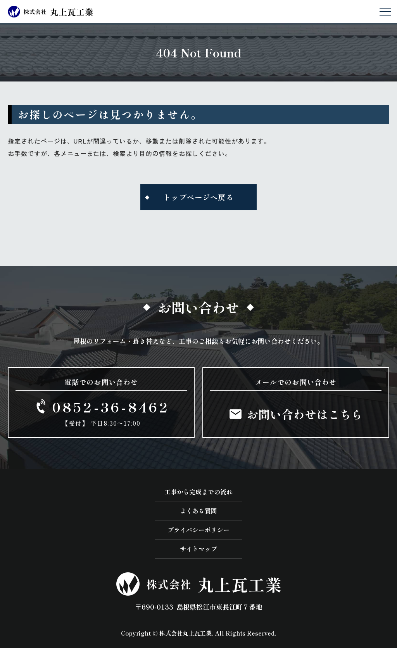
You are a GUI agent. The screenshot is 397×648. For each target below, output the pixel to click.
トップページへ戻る (198, 197)
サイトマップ (198, 548)
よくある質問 (198, 510)
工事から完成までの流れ (198, 491)
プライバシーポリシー (198, 529)
